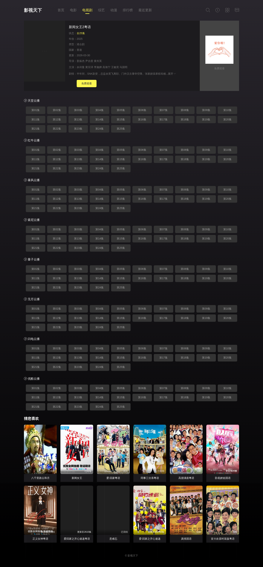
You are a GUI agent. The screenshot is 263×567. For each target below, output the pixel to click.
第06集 (142, 110)
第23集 (78, 128)
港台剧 (81, 44)
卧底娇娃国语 (223, 477)
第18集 (185, 119)
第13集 (78, 119)
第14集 (99, 119)
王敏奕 (115, 67)
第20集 (227, 119)
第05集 (121, 110)
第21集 (35, 128)
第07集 (163, 110)
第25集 (121, 128)
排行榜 (128, 10)
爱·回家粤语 (113, 477)
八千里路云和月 (40, 477)
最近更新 (145, 10)
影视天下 (33, 10)
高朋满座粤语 (186, 477)
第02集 (57, 110)
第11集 (35, 119)
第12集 (57, 119)
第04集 (99, 110)
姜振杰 (81, 60)
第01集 (35, 110)
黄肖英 (98, 60)
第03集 (78, 110)
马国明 (123, 67)
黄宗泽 (89, 67)
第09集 (206, 110)
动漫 (113, 10)
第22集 (57, 128)
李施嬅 (98, 67)
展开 (172, 73)
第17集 (163, 119)
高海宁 (106, 67)
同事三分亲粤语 (150, 477)
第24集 (99, 128)
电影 (73, 10)
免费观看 (86, 83)
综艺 (101, 10)
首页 (61, 10)
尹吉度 (89, 60)
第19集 (206, 119)
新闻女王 (77, 477)
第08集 (185, 110)
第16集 (142, 119)
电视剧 (87, 10)
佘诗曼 (81, 67)
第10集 (227, 110)
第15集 (121, 119)
